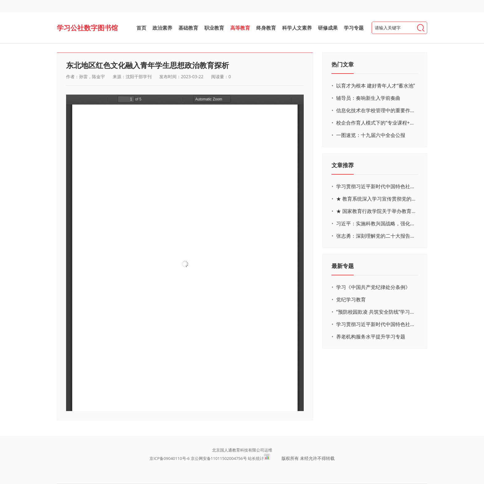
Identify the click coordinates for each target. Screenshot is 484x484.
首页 (141, 27)
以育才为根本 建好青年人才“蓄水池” (375, 85)
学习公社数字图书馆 (87, 27)
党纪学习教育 (351, 299)
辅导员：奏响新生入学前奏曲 (368, 98)
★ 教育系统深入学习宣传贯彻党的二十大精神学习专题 (376, 198)
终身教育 (266, 27)
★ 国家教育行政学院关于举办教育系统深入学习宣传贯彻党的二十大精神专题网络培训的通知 (376, 211)
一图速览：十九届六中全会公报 (370, 135)
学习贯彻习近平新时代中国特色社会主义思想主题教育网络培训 (376, 186)
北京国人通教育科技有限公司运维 (242, 450)
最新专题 (343, 266)
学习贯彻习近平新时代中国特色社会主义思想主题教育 (376, 324)
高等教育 (240, 27)
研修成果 (328, 27)
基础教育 (188, 27)
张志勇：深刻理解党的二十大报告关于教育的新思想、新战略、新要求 (376, 235)
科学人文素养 (297, 27)
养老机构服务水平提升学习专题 (370, 336)
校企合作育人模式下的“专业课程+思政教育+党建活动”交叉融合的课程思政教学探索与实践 (376, 122)
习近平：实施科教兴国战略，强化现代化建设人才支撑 (376, 223)
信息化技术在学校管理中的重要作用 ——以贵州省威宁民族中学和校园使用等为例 (376, 110)
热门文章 (343, 64)
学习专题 (354, 27)
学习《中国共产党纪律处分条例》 (373, 287)
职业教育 (214, 27)
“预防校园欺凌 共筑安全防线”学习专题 (376, 311)
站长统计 (256, 458)
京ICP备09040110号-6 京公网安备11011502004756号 (198, 458)
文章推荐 (343, 165)
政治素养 (162, 27)
